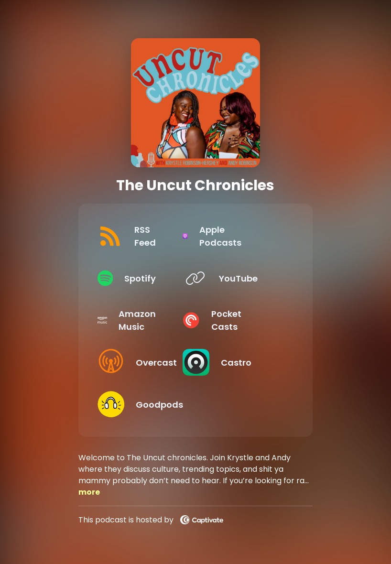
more (89, 492)
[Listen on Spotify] (141, 278)
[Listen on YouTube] (243, 278)
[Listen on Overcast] (141, 362)
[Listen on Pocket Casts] (243, 320)
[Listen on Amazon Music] (141, 320)
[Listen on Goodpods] (141, 404)
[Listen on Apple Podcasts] (243, 236)
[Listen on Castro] (243, 362)
